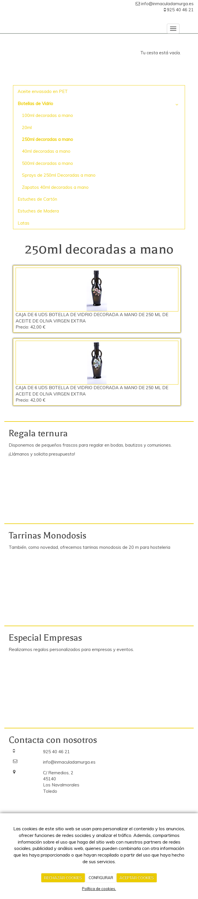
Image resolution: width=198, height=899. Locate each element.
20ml (27, 127)
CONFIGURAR (101, 877)
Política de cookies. (99, 888)
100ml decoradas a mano (47, 115)
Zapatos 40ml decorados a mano (55, 187)
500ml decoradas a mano (47, 163)
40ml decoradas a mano (46, 151)
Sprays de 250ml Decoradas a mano (59, 175)
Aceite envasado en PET (43, 91)
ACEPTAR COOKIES (136, 877)
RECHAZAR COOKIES (63, 877)
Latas (23, 223)
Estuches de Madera (38, 211)
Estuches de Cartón (37, 199)
